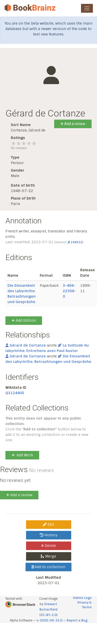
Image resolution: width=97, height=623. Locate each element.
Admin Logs (82, 598)
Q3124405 (14, 393)
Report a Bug (77, 620)
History (49, 535)
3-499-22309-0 (69, 291)
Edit (48, 524)
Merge (48, 556)
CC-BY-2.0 (48, 615)
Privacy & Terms (84, 604)
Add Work (22, 455)
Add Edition (24, 320)
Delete (48, 545)
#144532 (75, 242)
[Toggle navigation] (87, 8)
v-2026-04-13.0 (49, 620)
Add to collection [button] (49, 567)
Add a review (72, 124)
